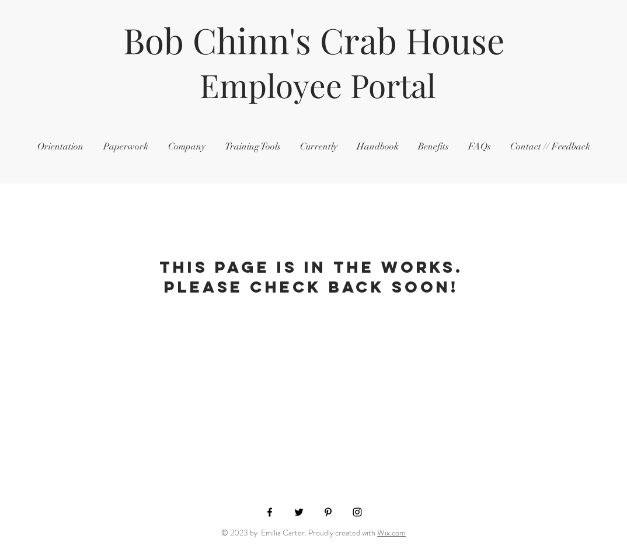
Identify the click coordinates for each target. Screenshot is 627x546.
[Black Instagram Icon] (357, 512)
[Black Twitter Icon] (299, 512)
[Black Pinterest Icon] (328, 512)
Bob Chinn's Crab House (313, 39)
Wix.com (391, 532)
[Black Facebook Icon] (270, 512)
